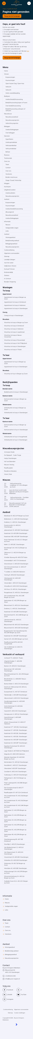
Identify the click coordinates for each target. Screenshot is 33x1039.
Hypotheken (9, 139)
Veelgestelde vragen (12, 228)
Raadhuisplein (8, 468)
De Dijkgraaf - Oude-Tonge (12, 455)
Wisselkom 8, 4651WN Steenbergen (16, 586)
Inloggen (6, 183)
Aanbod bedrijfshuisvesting (14, 99)
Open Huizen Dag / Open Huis (15, 83)
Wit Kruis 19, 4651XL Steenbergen (15, 589)
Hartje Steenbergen (10, 458)
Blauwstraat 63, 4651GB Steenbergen (16, 628)
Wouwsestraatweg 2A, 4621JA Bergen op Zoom (14, 877)
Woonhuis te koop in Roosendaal (14, 340)
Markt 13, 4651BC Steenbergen (14, 544)
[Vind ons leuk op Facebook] (9, 990)
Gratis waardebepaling (13, 93)
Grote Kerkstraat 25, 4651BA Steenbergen (13, 707)
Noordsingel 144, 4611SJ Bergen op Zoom (15, 548)
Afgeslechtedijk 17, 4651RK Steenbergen (13, 662)
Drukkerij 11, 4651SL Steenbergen (15, 522)
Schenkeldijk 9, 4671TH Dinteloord (15, 560)
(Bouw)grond (10, 212)
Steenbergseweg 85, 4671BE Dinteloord (13, 840)
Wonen (6, 74)
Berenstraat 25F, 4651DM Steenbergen (12, 670)
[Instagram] (9, 999)
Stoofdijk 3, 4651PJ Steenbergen (14, 844)
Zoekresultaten (10, 193)
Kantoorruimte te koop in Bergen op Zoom (15, 399)
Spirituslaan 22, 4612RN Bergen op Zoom (15, 811)
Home (6, 71)
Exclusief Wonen (9, 269)
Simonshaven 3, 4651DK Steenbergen (16, 564)
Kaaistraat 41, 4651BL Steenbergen (15, 736)
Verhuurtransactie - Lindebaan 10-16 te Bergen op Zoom (15, 485)
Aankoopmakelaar (11, 142)
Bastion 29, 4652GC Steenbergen (15, 666)
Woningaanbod (10, 237)
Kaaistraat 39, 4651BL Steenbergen (15, 733)
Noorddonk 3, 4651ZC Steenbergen (15, 765)
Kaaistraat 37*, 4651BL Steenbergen (15, 727)
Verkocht (8, 87)
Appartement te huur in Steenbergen (15, 366)
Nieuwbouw (8, 114)
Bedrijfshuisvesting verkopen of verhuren (15, 109)
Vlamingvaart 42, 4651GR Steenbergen (12, 579)
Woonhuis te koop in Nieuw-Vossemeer (13, 336)
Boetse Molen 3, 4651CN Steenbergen (16, 684)
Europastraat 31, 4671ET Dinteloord (15, 692)
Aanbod (6, 199)
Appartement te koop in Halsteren (15, 305)
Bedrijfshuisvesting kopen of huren (16, 102)
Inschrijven (7, 186)
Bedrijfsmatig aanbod (12, 240)
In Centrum (7, 278)
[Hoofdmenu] (29, 3)
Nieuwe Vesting (9, 464)
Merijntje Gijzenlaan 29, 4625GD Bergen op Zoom (14, 758)
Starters (6, 275)
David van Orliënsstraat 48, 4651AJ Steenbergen (15, 687)
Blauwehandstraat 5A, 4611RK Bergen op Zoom (16, 675)
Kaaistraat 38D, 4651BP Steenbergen (16, 536)
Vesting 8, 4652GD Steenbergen (14, 575)
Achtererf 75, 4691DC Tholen (13, 658)
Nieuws (8, 225)
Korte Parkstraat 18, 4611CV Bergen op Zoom (15, 540)
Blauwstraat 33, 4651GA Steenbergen (16, 605)
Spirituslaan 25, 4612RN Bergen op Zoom (15, 816)
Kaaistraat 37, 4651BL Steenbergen (15, 730)
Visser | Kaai (8, 474)
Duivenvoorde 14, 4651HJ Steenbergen (12, 526)
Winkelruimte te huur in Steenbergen (15, 440)
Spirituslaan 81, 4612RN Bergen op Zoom (15, 830)
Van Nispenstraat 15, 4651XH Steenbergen (13, 853)
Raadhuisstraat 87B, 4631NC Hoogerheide (13, 643)
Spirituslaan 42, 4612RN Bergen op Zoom (15, 601)
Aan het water (8, 263)
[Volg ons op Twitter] (23, 990)
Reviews (7, 155)
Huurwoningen (10, 80)
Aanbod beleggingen (12, 129)
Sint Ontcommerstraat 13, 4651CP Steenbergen (15, 567)
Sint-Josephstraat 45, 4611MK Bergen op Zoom (16, 806)
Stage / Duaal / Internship (13, 180)
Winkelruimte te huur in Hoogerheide (15, 437)
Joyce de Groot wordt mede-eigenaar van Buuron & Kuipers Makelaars (16, 491)
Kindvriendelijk (8, 272)
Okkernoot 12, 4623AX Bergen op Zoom (15, 553)
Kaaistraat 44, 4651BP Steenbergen (15, 636)
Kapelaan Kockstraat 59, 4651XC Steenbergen (14, 747)
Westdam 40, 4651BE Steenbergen (15, 868)
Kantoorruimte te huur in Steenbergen (16, 429)
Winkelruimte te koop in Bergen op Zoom (15, 408)
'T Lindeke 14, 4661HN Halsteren (14, 572)
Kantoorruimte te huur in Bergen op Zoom (15, 425)
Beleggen (7, 126)
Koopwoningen (10, 77)
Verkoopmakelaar (11, 145)
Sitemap (6, 256)
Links (7, 231)
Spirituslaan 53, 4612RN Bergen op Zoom (15, 825)
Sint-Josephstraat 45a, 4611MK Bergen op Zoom (14, 596)
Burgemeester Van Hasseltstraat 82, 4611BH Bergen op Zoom (15, 631)
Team (7, 164)
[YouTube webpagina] (23, 994)
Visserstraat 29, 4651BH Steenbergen (16, 857)
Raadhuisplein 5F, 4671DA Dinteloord (16, 792)
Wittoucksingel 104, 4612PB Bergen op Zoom (15, 872)
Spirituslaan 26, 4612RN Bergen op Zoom (15, 820)
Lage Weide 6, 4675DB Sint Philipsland (16, 751)
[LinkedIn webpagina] (9, 994)
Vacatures (9, 174)
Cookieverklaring (9, 250)
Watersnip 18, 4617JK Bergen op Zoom (14, 864)
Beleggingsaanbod (11, 244)
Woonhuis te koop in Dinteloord (14, 326)
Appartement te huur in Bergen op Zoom (15, 362)
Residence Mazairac (10, 471)
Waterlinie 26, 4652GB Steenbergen (15, 860)
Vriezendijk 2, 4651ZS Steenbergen (15, 583)
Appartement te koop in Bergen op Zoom (15, 298)
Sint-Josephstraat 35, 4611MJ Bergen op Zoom (16, 796)
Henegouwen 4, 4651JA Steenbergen (16, 714)
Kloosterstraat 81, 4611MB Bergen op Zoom (16, 615)
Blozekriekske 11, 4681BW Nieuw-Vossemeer (15, 679)
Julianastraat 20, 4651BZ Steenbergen (16, 530)
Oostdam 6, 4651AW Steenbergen (15, 771)
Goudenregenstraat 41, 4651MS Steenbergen (14, 702)
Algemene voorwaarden (11, 253)
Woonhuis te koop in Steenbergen (15, 346)
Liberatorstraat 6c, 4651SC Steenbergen (12, 620)
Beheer (8, 152)
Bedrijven (7, 96)
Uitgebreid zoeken (9, 190)
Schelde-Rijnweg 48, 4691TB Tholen (15, 557)
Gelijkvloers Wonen (10, 266)
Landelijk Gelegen (9, 259)
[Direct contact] (4, 3)
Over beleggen (10, 133)
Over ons (7, 161)
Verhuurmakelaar (11, 148)
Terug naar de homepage (12, 16)
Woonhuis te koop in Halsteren (13, 329)
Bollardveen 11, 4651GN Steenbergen (16, 519)
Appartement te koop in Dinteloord (15, 302)
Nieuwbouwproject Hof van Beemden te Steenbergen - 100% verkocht (15, 504)
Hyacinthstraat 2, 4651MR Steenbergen (12, 718)
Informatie (7, 221)
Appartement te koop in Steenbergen (16, 308)
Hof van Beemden (9, 461)
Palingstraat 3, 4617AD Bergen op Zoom (15, 778)
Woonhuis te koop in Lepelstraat (14, 332)
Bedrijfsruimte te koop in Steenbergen (16, 392)
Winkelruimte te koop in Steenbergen (16, 412)
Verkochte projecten (12, 123)
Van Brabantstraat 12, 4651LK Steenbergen (13, 848)
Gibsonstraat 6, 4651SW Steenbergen (16, 698)
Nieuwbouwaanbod (12, 117)
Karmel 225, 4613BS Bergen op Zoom (16, 639)
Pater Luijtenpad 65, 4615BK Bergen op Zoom (15, 783)
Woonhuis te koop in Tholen (13, 349)
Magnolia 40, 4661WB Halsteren (14, 754)
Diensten (7, 136)
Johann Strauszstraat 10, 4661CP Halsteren (15, 723)
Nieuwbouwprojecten (12, 120)
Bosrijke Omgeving (10, 282)
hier (28, 51)
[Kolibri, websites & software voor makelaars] (16, 1024)
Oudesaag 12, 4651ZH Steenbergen (15, 775)
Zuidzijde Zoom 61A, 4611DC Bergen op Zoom (16, 882)
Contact (8, 167)
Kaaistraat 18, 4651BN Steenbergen (15, 533)
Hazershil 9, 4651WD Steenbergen (15, 711)
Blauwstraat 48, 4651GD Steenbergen (16, 624)
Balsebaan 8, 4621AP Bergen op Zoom (16, 516)
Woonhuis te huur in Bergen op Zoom (16, 373)
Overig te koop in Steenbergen (13, 315)
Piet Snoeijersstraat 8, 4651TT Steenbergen (13, 788)
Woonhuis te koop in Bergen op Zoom (16, 322)
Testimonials (8, 158)
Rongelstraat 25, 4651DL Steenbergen (16, 592)
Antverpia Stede (9, 452)
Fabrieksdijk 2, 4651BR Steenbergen (15, 695)
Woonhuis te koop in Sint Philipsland (15, 343)
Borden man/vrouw (11, 177)
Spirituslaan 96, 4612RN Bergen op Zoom (15, 835)
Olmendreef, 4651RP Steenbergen (15, 768)
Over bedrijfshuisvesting (13, 106)
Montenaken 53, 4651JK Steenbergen (16, 762)
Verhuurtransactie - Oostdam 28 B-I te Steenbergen (16, 498)
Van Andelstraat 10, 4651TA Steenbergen (13, 647)
